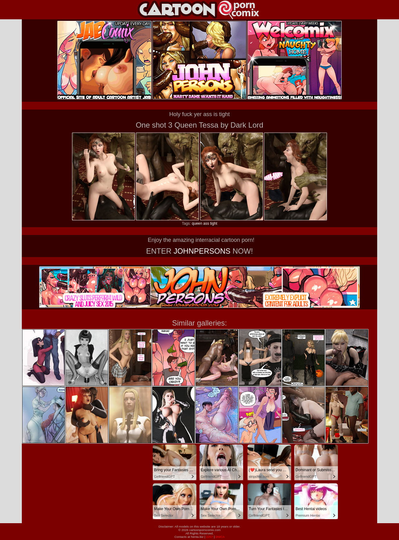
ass (206, 223)
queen (197, 223)
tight (213, 223)
